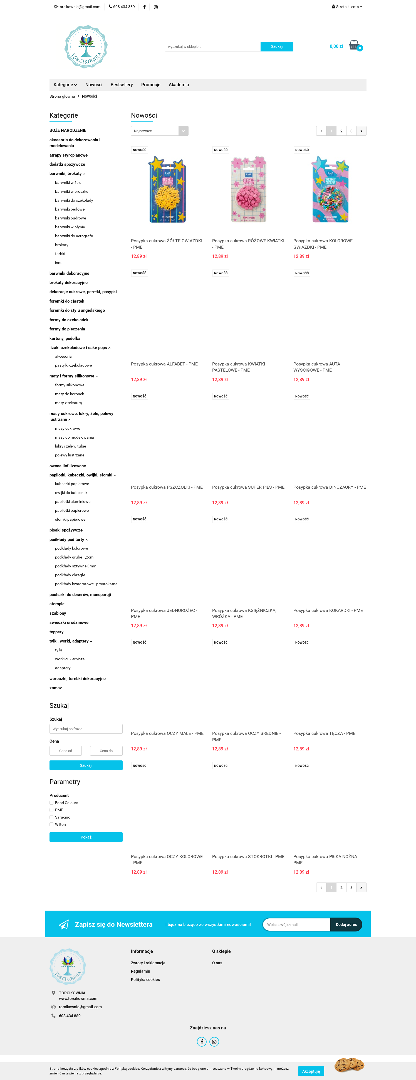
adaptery (63, 668)
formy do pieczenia (67, 329)
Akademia (179, 84)
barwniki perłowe (70, 209)
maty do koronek (69, 394)
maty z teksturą (68, 403)
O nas (217, 963)
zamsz (55, 687)
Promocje (150, 84)
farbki (60, 253)
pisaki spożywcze (66, 530)
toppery (56, 631)
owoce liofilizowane (67, 465)
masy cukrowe (67, 428)
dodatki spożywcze (67, 164)
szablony (57, 613)
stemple (57, 603)
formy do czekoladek (68, 319)
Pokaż (86, 837)
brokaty (61, 245)
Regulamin (140, 971)
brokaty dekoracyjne (68, 282)
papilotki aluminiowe (72, 501)
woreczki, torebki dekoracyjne (77, 678)
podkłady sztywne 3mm (75, 566)
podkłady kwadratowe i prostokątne (86, 584)
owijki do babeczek (71, 492)
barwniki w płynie (70, 227)
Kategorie (65, 84)
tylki (58, 650)
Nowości (93, 84)
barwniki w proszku (71, 191)
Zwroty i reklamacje (148, 963)
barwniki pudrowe (70, 218)
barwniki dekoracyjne (69, 273)
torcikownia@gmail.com (80, 1007)
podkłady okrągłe (70, 575)
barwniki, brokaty (67, 173)
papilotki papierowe (72, 510)
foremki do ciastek (66, 301)
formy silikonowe (69, 385)
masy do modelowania (74, 437)
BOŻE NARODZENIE (67, 130)
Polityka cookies (145, 979)
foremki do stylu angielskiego (77, 310)
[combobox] (160, 131)
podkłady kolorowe (71, 548)
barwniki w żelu (68, 182)
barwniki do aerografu (74, 236)
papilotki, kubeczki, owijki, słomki (82, 475)
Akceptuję (311, 1071)
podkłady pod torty (68, 539)
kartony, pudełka (64, 338)
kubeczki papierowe (72, 483)
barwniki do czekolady (74, 200)
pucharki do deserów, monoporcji (80, 594)
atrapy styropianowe (68, 155)
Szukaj (86, 765)
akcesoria (63, 356)
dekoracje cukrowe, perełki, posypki (83, 291)
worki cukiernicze (70, 659)
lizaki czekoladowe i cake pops (79, 347)
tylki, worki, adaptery (70, 641)
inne (58, 262)
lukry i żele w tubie (70, 446)
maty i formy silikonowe (73, 376)
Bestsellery (122, 84)
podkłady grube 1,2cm (74, 557)
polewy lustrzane (69, 455)
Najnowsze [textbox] (143, 131)
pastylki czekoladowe (73, 365)
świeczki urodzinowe (68, 622)
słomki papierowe (70, 519)
